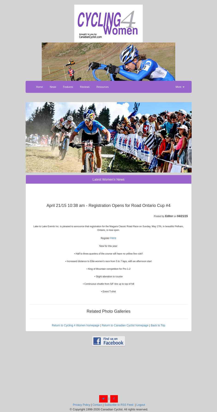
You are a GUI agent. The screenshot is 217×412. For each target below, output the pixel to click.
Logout (141, 404)
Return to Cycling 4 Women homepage (76, 325)
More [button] (179, 86)
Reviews (85, 86)
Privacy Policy (81, 404)
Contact (97, 404)
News (53, 86)
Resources (102, 86)
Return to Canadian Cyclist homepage (125, 325)
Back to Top (158, 325)
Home (39, 86)
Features (68, 86)
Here (113, 238)
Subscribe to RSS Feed (118, 404)
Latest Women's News (108, 179)
